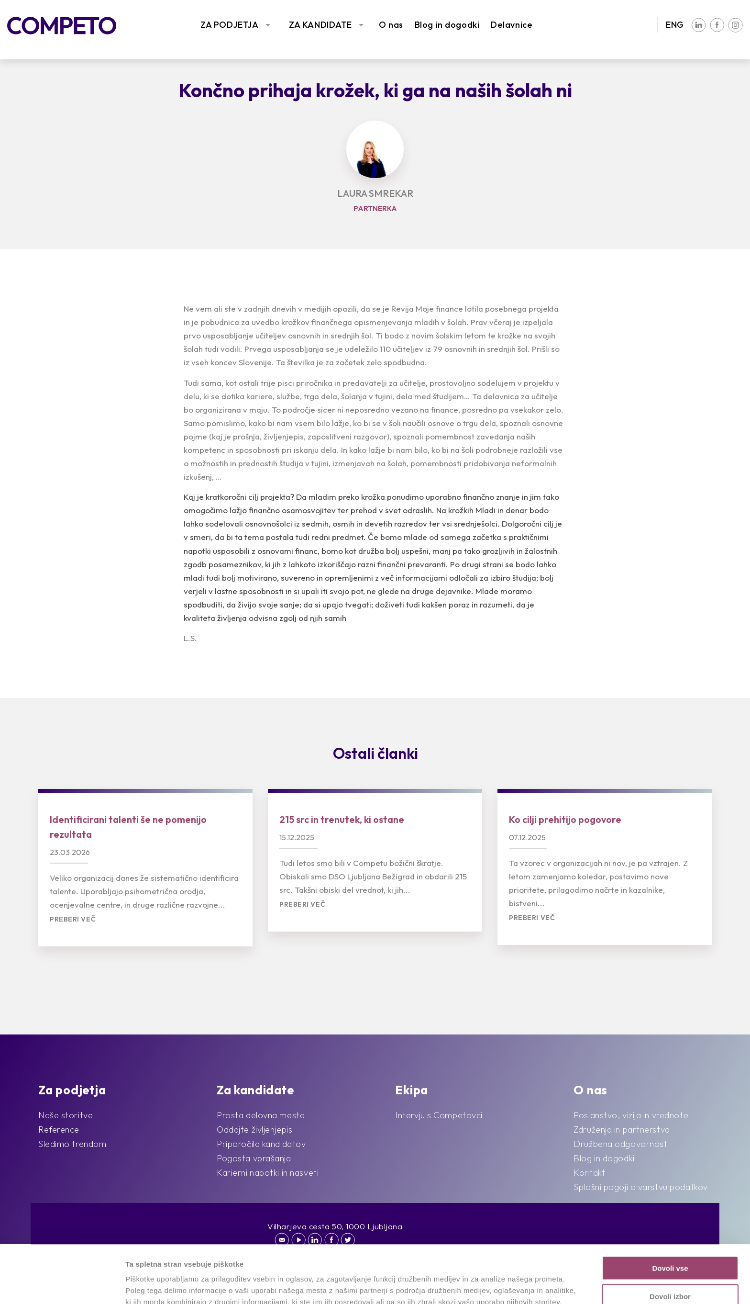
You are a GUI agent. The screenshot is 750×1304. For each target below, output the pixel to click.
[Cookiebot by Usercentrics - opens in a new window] (62, 1285)
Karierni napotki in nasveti (268, 1172)
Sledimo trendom (72, 1143)
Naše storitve (65, 1115)
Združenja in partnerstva (622, 1129)
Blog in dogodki (447, 24)
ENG (675, 24)
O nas (391, 24)
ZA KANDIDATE (320, 24)
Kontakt (589, 1172)
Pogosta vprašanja (254, 1158)
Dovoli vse (670, 1210)
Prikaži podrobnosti (496, 1285)
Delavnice (511, 24)
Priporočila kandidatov (261, 1143)
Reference (58, 1129)
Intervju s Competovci (439, 1115)
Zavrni (670, 1266)
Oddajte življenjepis (254, 1129)
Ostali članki (375, 753)
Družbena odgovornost (620, 1143)
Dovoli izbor (670, 1239)
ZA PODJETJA (229, 24)
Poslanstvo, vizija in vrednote (631, 1115)
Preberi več (73, 919)
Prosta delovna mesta (261, 1115)
